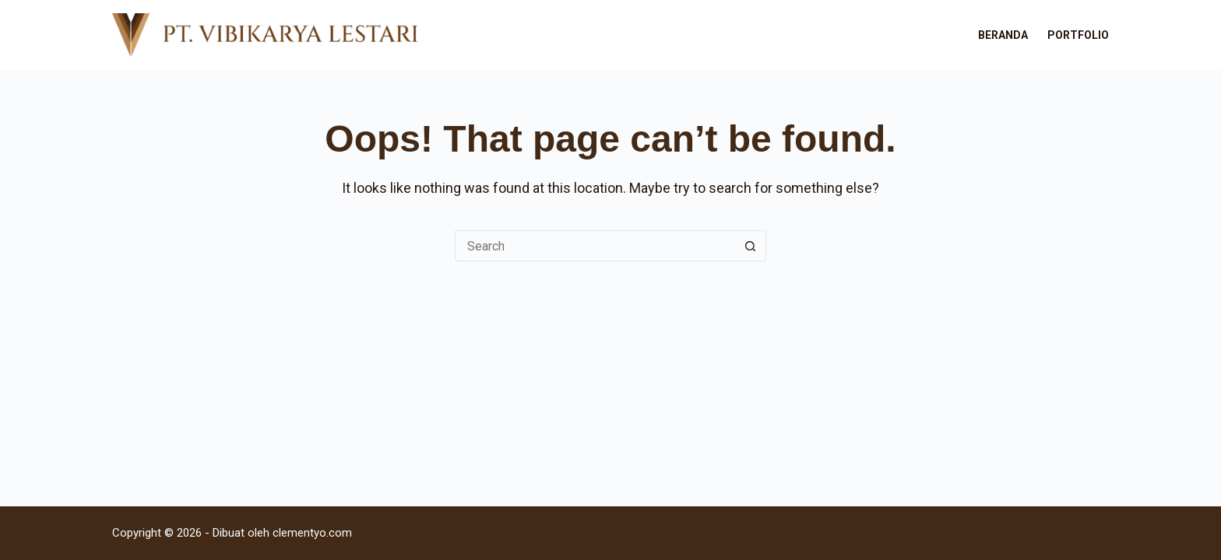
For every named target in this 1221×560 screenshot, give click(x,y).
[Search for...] (595, 245)
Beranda (1003, 35)
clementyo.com (312, 533)
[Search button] (750, 245)
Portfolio (1078, 35)
